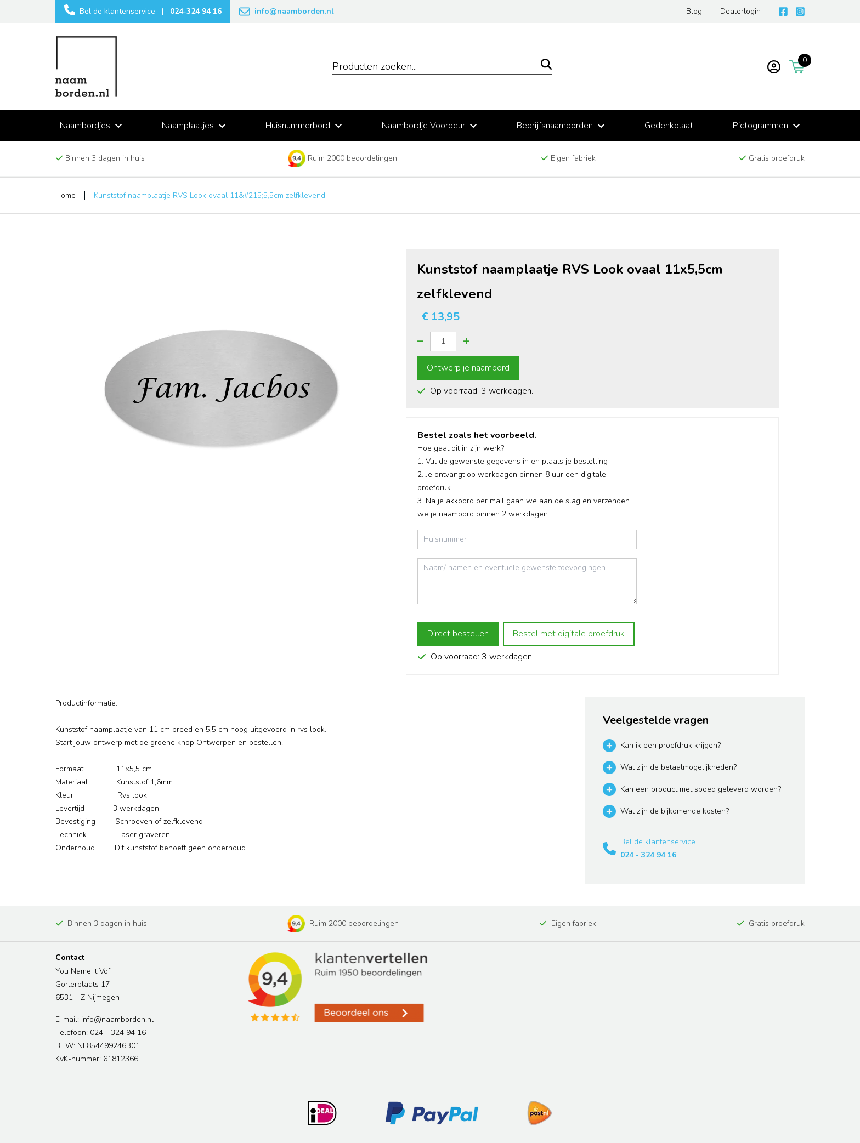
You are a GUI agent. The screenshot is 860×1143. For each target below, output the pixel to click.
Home (65, 195)
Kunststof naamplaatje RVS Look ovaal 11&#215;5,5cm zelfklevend (209, 195)
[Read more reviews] (337, 988)
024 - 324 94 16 (648, 855)
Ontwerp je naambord (468, 368)
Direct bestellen (458, 634)
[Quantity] (443, 341)
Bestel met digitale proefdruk (569, 634)
